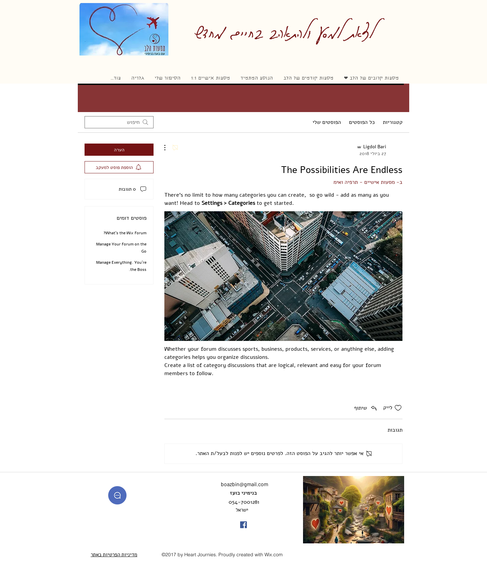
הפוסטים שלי (326, 122)
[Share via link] (366, 408)
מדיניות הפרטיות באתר (114, 554)
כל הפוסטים (362, 122)
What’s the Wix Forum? (124, 233)
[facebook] (243, 524)
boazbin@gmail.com (244, 484)
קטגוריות (392, 122)
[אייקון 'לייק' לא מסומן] (398, 408)
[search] (119, 122)
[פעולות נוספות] (168, 148)
